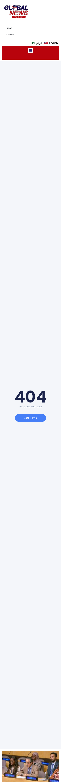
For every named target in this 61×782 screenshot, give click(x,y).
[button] (30, 50)
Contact (10, 34)
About (9, 28)
